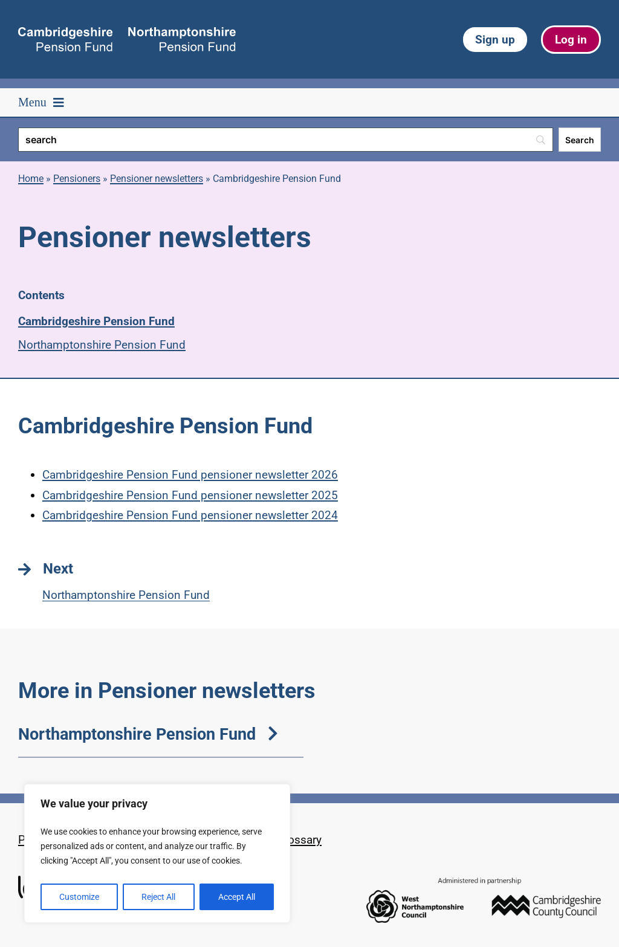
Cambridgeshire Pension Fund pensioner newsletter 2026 (190, 475)
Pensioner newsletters (156, 178)
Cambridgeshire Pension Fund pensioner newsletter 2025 (190, 495)
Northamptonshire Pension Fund (102, 345)
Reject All (158, 897)
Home (31, 178)
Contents (41, 295)
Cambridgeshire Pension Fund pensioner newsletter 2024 (190, 515)
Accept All (236, 897)
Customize (79, 897)
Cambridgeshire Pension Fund (96, 321)
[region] (157, 853)
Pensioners (76, 178)
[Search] (285, 140)
